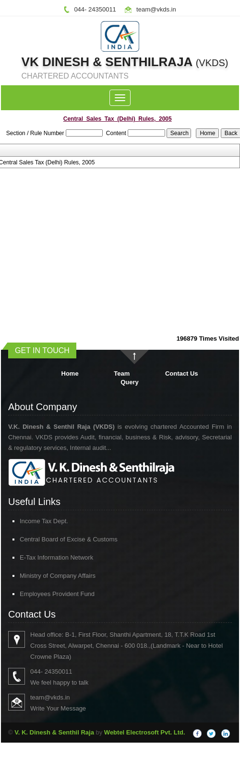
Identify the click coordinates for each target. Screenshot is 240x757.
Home (70, 373)
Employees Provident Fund (43, 593)
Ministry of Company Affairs (44, 575)
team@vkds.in (156, 9)
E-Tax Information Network (42, 557)
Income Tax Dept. (30, 521)
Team (122, 373)
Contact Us (181, 373)
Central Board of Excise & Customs (55, 539)
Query (129, 382)
